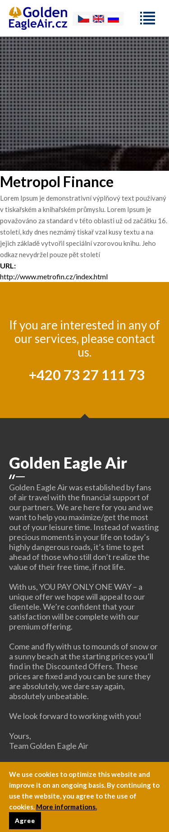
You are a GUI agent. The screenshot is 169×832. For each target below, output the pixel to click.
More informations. (66, 810)
